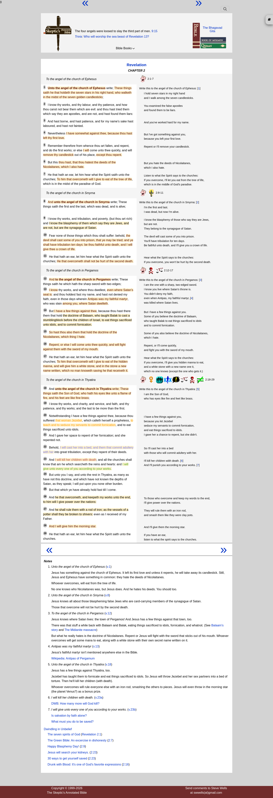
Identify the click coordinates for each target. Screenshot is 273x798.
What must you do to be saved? (72, 721)
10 (45, 234)
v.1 (109, 566)
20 (45, 415)
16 (45, 344)
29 (45, 533)
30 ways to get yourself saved (67, 758)
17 (45, 356)
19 (45, 403)
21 (45, 434)
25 (45, 489)
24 (45, 474)
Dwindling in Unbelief (58, 729)
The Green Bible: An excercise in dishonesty (77, 740)
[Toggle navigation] (225, 9)
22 (45, 446)
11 (45, 256)
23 (45, 459)
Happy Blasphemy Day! (63, 746)
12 (45, 278)
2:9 (83, 746)
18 (45, 388)
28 (45, 525)
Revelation (136, 65)
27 (45, 509)
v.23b (131, 709)
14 (45, 310)
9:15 (154, 31)
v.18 (108, 664)
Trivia (78, 36)
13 (45, 289)
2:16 (126, 764)
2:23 (93, 752)
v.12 (108, 613)
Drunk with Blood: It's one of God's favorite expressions (84, 764)
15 (45, 331)
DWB (54, 703)
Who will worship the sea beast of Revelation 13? (116, 36)
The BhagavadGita (212, 29)
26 (45, 496)
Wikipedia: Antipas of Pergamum (73, 658)
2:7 (110, 740)
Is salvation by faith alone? (69, 715)
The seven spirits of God (64, 734)
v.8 (107, 595)
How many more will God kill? (79, 703)
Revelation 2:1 (91, 734)
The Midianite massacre (80, 629)
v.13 (96, 646)
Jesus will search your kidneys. (68, 752)
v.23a (98, 697)
